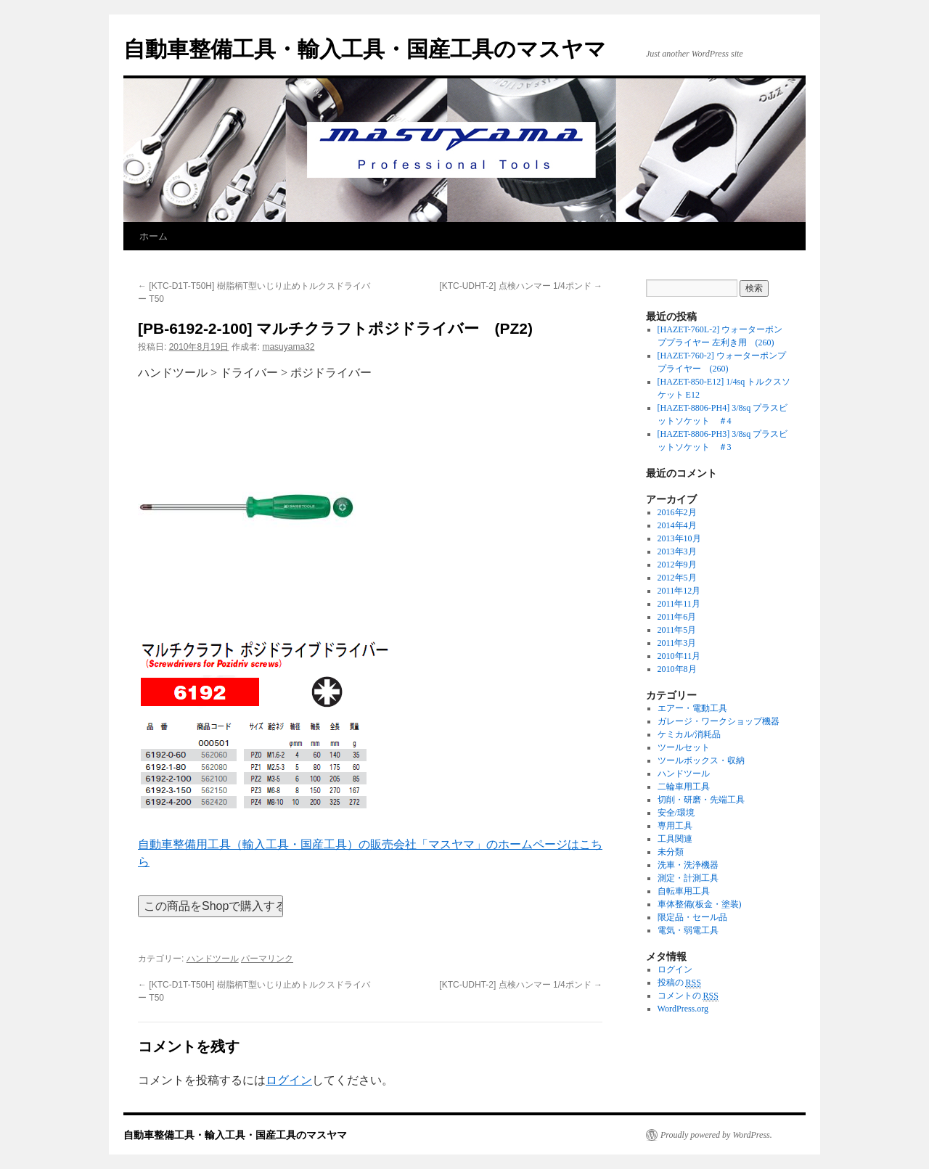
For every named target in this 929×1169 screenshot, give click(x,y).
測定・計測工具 (688, 878)
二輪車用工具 (684, 787)
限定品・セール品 (692, 917)
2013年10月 (679, 538)
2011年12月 (679, 591)
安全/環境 (676, 813)
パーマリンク (267, 958)
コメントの (688, 995)
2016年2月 (677, 512)
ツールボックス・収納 (701, 760)
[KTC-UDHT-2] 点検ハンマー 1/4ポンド (520, 286)
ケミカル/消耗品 (689, 734)
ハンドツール (213, 958)
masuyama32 (288, 347)
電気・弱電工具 (688, 930)
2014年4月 (677, 525)
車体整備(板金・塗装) (700, 904)
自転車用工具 (684, 891)
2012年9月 (677, 564)
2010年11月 (679, 656)
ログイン (289, 1080)
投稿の (679, 982)
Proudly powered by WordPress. (716, 1135)
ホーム (153, 236)
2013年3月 (677, 551)
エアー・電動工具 (692, 708)
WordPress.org (683, 1009)
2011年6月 (677, 617)
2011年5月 (677, 630)
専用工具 (675, 826)
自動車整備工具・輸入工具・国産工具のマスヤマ (364, 49)
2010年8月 (677, 669)
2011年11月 (679, 604)
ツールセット (684, 747)
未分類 (671, 852)
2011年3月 (677, 643)
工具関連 (675, 839)
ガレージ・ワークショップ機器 (718, 721)
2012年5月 (677, 578)
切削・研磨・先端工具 (701, 800)
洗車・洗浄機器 (688, 865)
